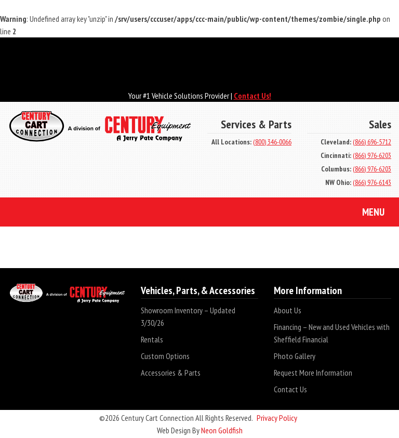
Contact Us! (252, 95)
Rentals (152, 339)
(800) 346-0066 (272, 142)
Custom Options (165, 356)
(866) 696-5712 (372, 142)
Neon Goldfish (222, 430)
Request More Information (313, 372)
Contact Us (290, 389)
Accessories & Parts (171, 372)
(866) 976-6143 (372, 182)
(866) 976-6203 (372, 155)
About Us (287, 310)
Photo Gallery (294, 356)
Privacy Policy (277, 418)
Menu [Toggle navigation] (365, 213)
